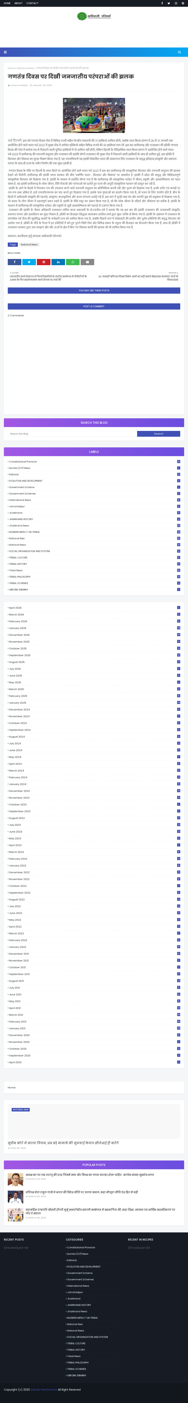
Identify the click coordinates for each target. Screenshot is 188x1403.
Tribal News (94, 570)
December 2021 (94, 954)
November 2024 (94, 716)
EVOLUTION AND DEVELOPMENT (94, 480)
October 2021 (94, 967)
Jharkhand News (94, 525)
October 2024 (94, 723)
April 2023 (94, 845)
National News (25, 68)
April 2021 (94, 1008)
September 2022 (94, 893)
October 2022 (94, 886)
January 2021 (94, 1028)
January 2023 (94, 865)
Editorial (94, 474)
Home (7, 3)
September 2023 (94, 811)
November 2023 (94, 798)
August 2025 (94, 662)
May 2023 (94, 838)
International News (94, 500)
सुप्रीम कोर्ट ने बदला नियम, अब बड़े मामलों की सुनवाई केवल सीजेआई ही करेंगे (63, 1143)
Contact (32, 3)
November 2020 (94, 1042)
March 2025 (94, 689)
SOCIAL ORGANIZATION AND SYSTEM (94, 551)
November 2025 (94, 642)
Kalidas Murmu (19, 85)
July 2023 (94, 825)
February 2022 (94, 940)
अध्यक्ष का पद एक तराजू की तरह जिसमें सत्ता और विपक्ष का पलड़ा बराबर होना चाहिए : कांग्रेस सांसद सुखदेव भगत (90, 1175)
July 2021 (94, 988)
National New (94, 538)
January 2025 (94, 703)
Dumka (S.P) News (94, 468)
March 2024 (94, 770)
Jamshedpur (94, 506)
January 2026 (94, 628)
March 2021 (94, 1015)
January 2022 (94, 947)
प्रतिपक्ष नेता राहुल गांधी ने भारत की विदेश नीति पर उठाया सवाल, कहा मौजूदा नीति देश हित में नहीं (82, 1192)
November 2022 (94, 879)
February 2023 (94, 859)
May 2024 (94, 757)
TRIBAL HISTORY (94, 564)
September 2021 (94, 974)
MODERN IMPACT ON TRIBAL (94, 532)
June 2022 (94, 913)
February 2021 (94, 1021)
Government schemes (94, 493)
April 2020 (94, 1062)
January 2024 (94, 784)
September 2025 (94, 655)
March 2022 (94, 933)
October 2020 (94, 1049)
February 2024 (94, 777)
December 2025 (94, 635)
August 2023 (94, 818)
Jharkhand (94, 512)
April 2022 (94, 926)
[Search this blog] (72, 434)
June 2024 (94, 750)
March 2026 (94, 614)
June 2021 (94, 994)
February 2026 (94, 621)
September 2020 (94, 1055)
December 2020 (94, 1035)
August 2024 (94, 737)
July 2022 (94, 906)
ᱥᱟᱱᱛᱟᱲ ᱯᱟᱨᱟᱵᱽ (94, 589)
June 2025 (94, 675)
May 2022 (94, 920)
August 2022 (94, 899)
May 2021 (94, 1001)
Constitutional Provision (94, 461)
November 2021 (94, 960)
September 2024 (94, 730)
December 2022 (94, 872)
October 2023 (94, 804)
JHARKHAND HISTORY (94, 519)
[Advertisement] (94, 35)
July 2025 (94, 669)
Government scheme (94, 487)
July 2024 (94, 743)
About (18, 3)
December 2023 (94, 791)
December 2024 (94, 709)
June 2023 (94, 832)
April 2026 (94, 608)
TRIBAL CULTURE (94, 557)
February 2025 (94, 696)
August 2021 (94, 981)
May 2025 (94, 682)
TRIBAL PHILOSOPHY (94, 576)
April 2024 (94, 764)
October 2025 (94, 648)
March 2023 (94, 852)
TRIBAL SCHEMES (94, 583)
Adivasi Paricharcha (44, 1390)
